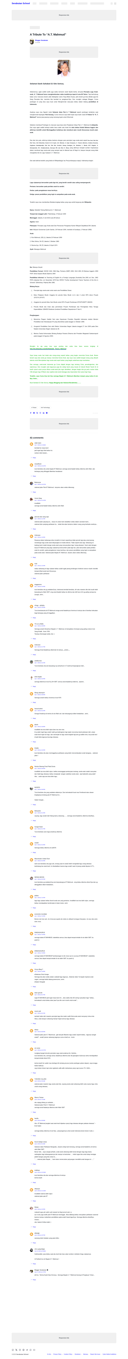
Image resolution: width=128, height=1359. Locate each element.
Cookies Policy (54, 3)
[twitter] (37, 413)
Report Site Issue (82, 3)
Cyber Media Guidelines (97, 3)
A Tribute (33, 407)
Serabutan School (21, 3)
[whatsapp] (40, 413)
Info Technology (45, 407)
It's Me (34, 3)
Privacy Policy (43, 3)
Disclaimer (64, 3)
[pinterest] (34, 413)
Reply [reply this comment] (33, 457)
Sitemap (72, 3)
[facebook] (31, 413)
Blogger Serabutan (41, 40)
